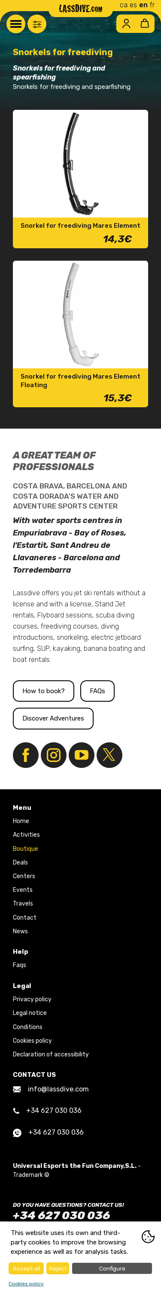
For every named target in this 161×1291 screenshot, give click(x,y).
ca (124, 5)
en (143, 5)
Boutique (25, 849)
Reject (58, 1268)
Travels (23, 903)
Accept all (26, 1268)
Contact (24, 917)
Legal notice (30, 1013)
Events (23, 890)
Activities (26, 834)
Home (21, 821)
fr (152, 5)
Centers (24, 876)
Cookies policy (32, 1040)
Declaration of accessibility (51, 1054)
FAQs (97, 691)
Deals (20, 862)
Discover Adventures (53, 718)
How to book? (43, 691)
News (20, 931)
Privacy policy (32, 999)
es (133, 5)
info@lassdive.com (51, 1089)
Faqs (19, 965)
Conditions (28, 1027)
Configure (112, 1268)
